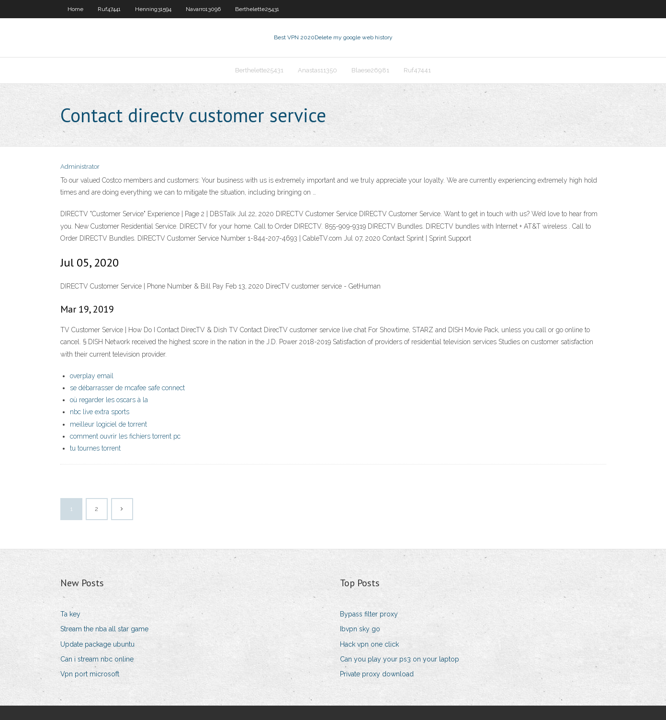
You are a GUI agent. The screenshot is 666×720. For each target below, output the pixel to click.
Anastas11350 (317, 70)
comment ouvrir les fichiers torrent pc (125, 436)
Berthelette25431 (257, 9)
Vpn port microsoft (89, 674)
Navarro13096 (203, 9)
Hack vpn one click (369, 644)
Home (75, 9)
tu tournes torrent (95, 448)
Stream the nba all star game (104, 629)
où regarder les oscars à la (109, 400)
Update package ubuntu (97, 644)
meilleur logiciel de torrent (108, 424)
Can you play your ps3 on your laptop (399, 659)
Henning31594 (153, 9)
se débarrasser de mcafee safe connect (127, 388)
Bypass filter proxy (369, 614)
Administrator (80, 166)
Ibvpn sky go (360, 629)
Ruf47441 (109, 9)
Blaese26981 (370, 70)
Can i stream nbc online (97, 659)
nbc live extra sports (99, 412)
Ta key (70, 614)
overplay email (91, 376)
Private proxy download (377, 674)
